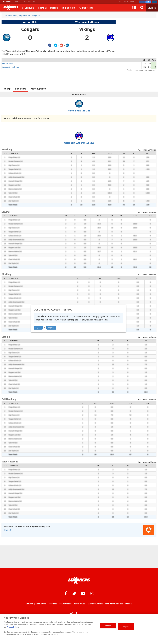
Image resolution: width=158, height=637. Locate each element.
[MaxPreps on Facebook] (142, 2)
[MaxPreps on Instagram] (154, 2)
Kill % (109, 153)
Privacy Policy (65, 604)
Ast (95, 403)
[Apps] (134, 7)
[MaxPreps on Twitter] (148, 2)
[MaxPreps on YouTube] (83, 593)
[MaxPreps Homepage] (79, 580)
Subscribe (53, 604)
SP (71, 153)
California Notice (95, 604)
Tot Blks (118, 278)
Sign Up (51, 328)
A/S (85, 216)
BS (89, 278)
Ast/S (112, 403)
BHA (130, 403)
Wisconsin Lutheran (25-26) (79, 142)
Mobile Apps (41, 604)
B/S (137, 278)
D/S (146, 341)
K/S (93, 153)
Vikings (87, 29)
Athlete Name (13, 153)
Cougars (30, 29)
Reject (125, 627)
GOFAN (18, 2)
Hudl (7, 530)
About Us (29, 604)
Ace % (99, 216)
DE (128, 341)
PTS (150, 216)
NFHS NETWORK (30, 2)
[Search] (142, 7)
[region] (79, 625)
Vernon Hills (30, 22)
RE (128, 466)
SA (112, 216)
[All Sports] (97, 7)
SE (121, 216)
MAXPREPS (8, 2)
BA (100, 278)
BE (150, 278)
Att (124, 153)
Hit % (147, 153)
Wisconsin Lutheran (87, 22)
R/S (146, 466)
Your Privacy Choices (114, 604)
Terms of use (79, 604)
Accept (108, 626)
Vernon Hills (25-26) (79, 110)
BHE (147, 403)
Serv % (135, 216)
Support (128, 604)
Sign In (38, 328)
